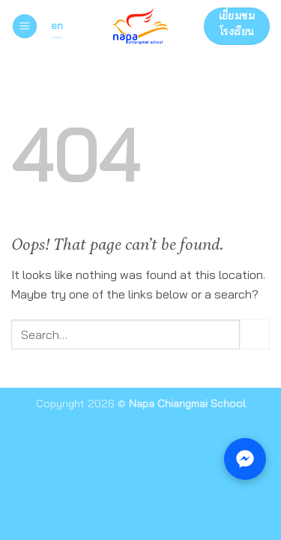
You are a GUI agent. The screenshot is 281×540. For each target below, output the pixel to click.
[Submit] (255, 334)
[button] (25, 26)
